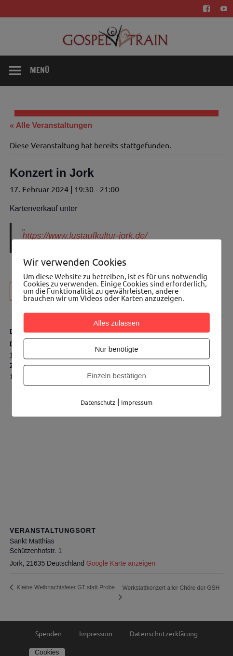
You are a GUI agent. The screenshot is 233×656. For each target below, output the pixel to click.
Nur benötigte (116, 349)
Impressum (136, 402)
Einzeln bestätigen (116, 375)
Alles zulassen (117, 323)
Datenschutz (98, 402)
